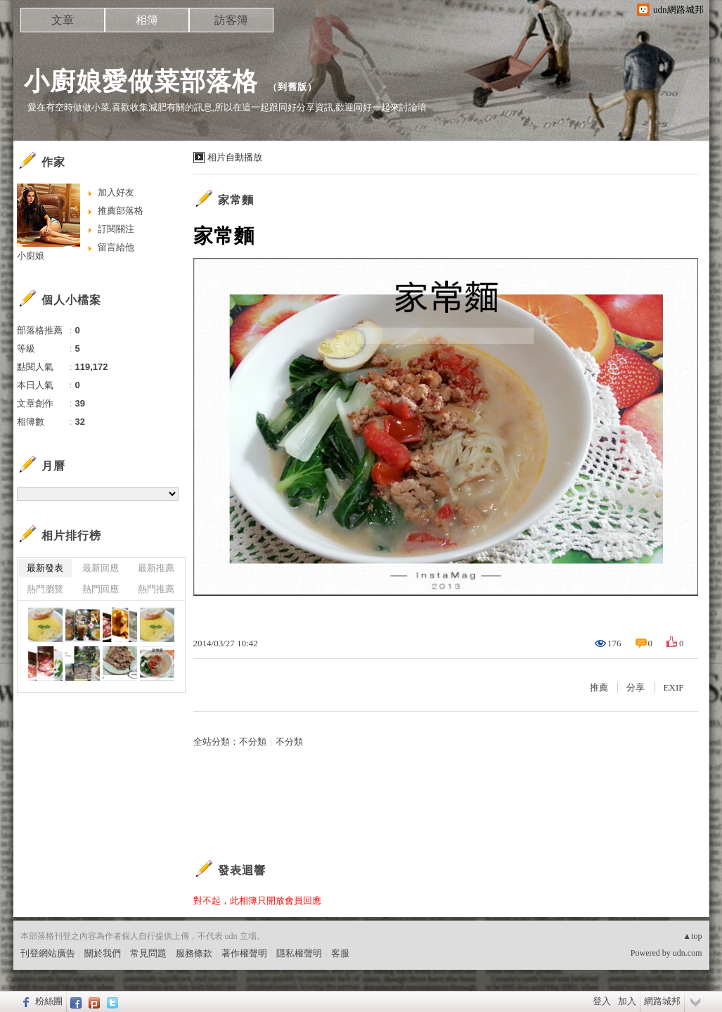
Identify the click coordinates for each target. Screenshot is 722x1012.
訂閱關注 (116, 229)
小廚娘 (30, 255)
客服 (340, 953)
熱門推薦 (156, 589)
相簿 (147, 20)
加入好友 (116, 192)
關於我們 (102, 953)
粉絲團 (49, 1001)
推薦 (599, 687)
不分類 (252, 741)
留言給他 (116, 247)
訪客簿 (231, 20)
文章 (62, 20)
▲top (692, 936)
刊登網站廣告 (47, 953)
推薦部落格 (120, 210)
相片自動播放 (234, 157)
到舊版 (292, 87)
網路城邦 (662, 1001)
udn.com (687, 953)
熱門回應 (100, 589)
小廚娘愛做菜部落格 (141, 81)
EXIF (674, 687)
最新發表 (45, 568)
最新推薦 (156, 568)
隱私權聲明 (299, 953)
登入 (602, 1001)
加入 (627, 1001)
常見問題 (148, 953)
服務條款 (194, 953)
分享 (635, 687)
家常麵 (236, 200)
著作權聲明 (244, 953)
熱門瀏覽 (45, 589)
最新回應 (100, 568)
